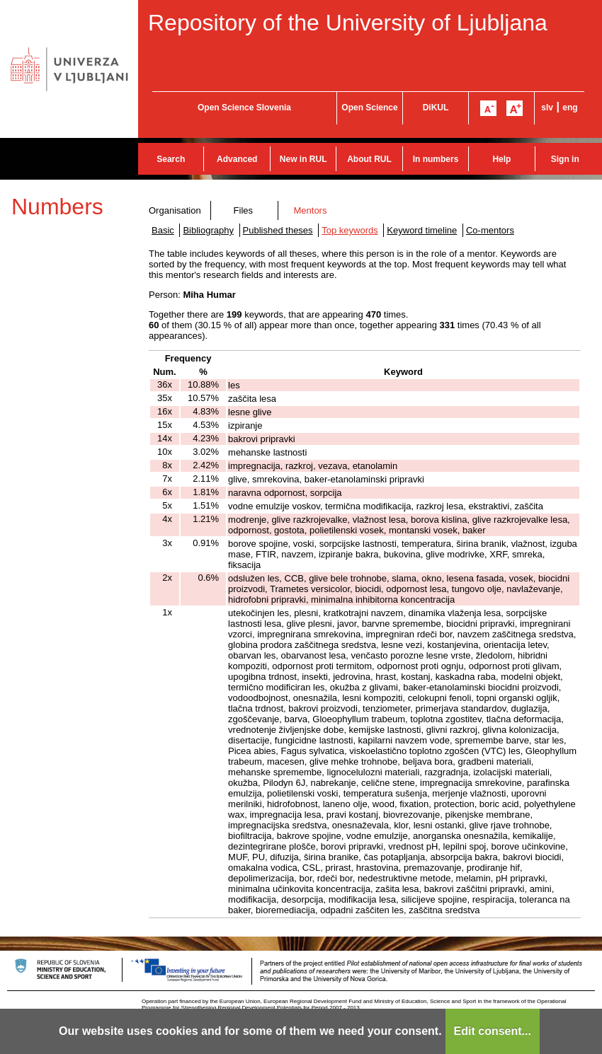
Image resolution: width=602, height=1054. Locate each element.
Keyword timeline (422, 230)
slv (547, 107)
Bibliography (208, 230)
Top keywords (349, 230)
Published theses (278, 230)
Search (171, 159)
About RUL (369, 159)
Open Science (369, 107)
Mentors (309, 210)
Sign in (565, 159)
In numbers (436, 159)
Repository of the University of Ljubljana (347, 22)
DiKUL (436, 107)
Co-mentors (490, 230)
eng (569, 107)
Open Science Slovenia (244, 107)
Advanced (237, 159)
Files (243, 210)
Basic (163, 230)
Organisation (175, 210)
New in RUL (303, 159)
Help (501, 159)
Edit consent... (492, 1031)
